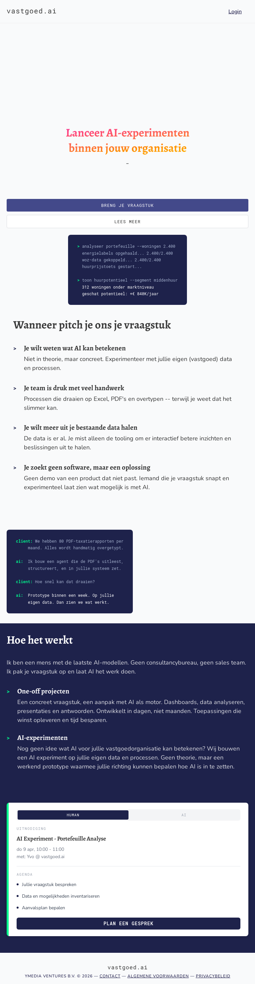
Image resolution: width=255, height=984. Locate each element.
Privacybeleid (213, 976)
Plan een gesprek (128, 923)
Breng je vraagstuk (127, 205)
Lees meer (127, 221)
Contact (110, 976)
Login (235, 11)
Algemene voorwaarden (158, 976)
